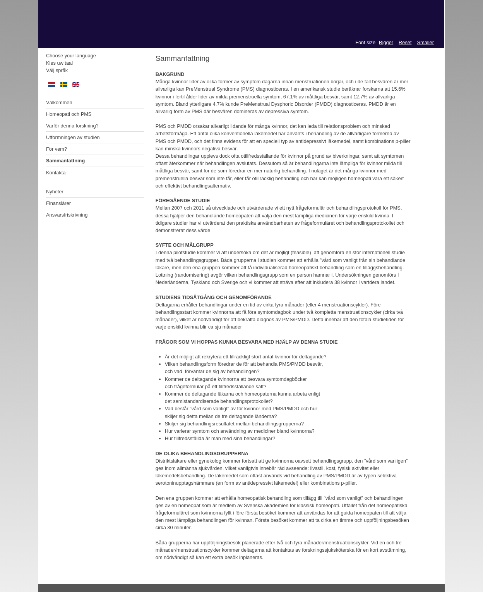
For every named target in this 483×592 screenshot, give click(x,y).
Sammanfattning (65, 160)
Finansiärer (58, 203)
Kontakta (56, 173)
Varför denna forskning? (72, 126)
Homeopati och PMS (68, 114)
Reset (405, 42)
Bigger (386, 42)
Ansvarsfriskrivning (66, 215)
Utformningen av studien (73, 137)
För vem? (56, 149)
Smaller (425, 42)
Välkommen (59, 102)
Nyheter (54, 191)
